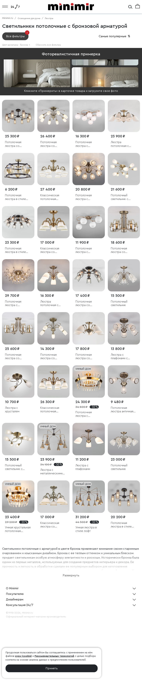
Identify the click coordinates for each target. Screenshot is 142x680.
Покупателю (15, 593)
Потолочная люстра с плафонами (83, 144)
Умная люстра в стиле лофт (86, 529)
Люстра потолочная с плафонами (120, 144)
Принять (51, 668)
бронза (25, 45)
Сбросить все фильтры (48, 45)
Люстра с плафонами (82, 467)
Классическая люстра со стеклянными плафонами (49, 250)
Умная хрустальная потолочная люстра (18, 529)
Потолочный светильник (119, 303)
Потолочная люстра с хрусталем (83, 197)
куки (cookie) (23, 656)
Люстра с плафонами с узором (119, 356)
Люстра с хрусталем (12, 409)
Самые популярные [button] (115, 36)
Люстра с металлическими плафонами (51, 471)
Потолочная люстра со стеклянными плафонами (13, 144)
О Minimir (12, 588)
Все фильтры (17, 35)
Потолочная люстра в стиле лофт (15, 197)
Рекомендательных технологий (54, 656)
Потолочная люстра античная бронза (122, 409)
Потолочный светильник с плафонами (119, 197)
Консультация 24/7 (19, 605)
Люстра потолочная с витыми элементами (49, 303)
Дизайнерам (14, 599)
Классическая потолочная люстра (49, 197)
